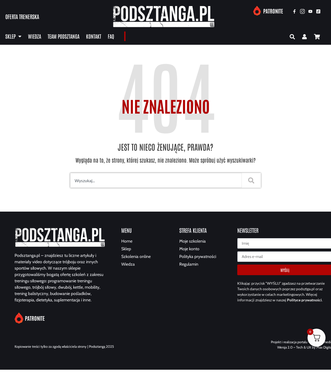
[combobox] (155, 181)
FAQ (111, 36)
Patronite (273, 10)
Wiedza (34, 36)
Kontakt (93, 36)
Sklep (13, 36)
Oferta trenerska (22, 16)
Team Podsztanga (63, 36)
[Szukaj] (251, 181)
